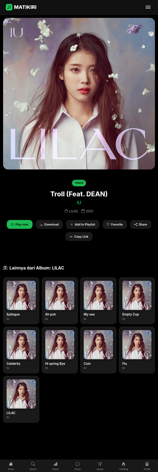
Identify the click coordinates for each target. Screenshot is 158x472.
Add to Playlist (82, 224)
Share (140, 224)
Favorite (115, 224)
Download (49, 224)
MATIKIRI (21, 7)
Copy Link (79, 236)
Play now (19, 224)
